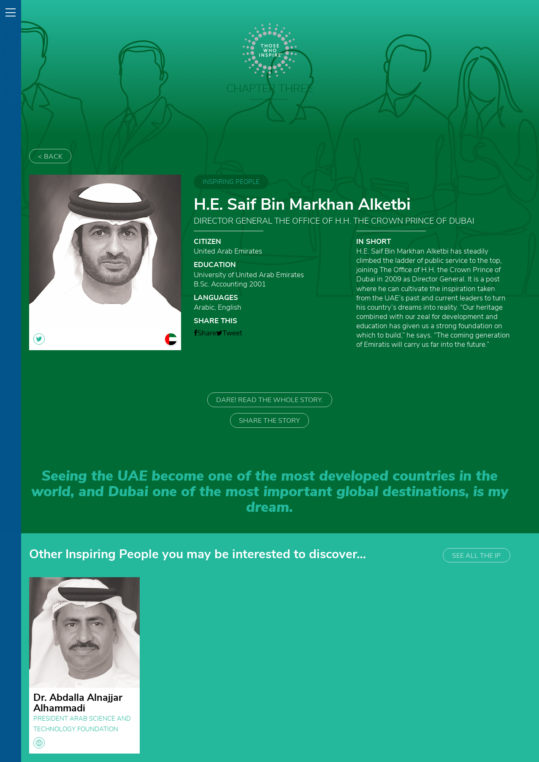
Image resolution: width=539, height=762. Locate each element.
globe (39, 742)
